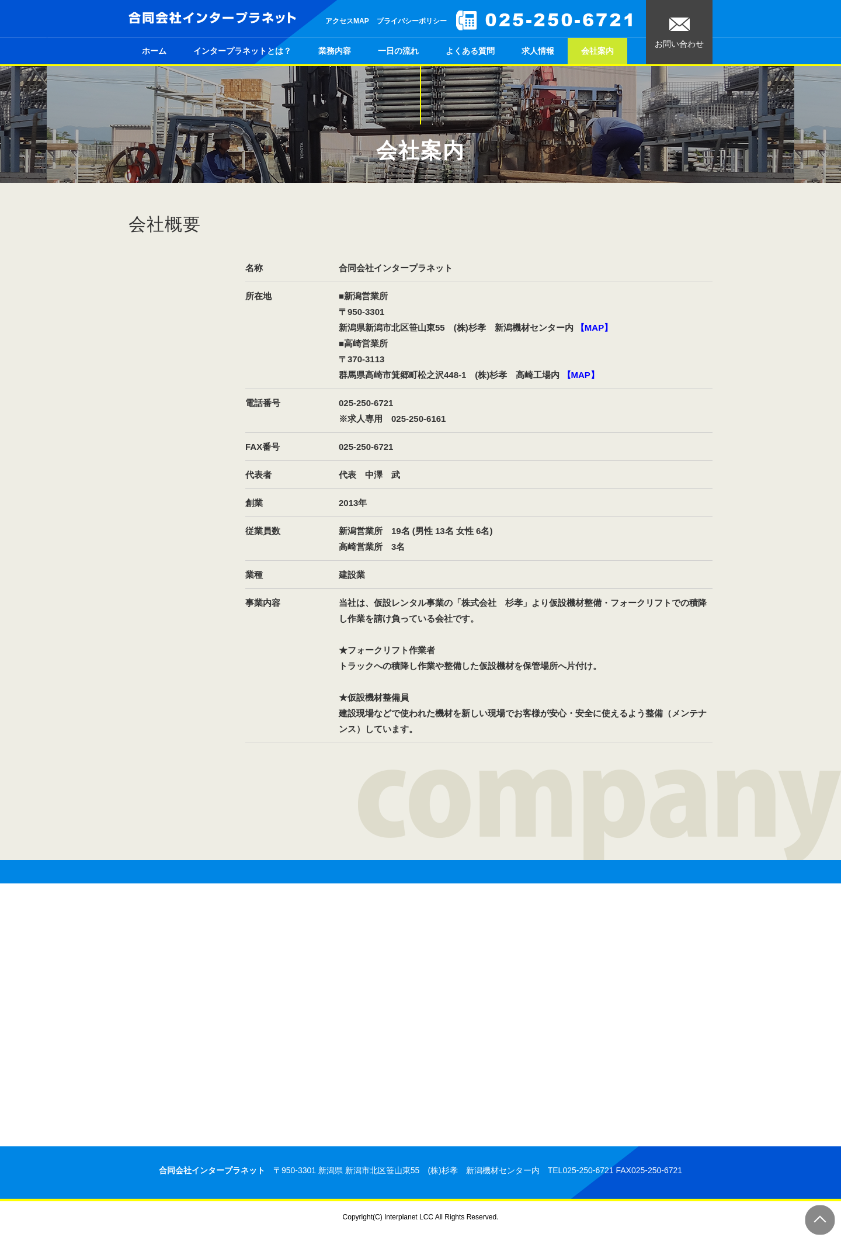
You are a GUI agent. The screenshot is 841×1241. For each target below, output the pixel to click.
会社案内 (597, 51)
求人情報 (538, 51)
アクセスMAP (347, 21)
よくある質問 (470, 51)
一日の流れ (398, 51)
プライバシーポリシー (412, 21)
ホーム (154, 51)
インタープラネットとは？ (242, 51)
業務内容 (334, 51)
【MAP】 (594, 327)
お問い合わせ (679, 33)
